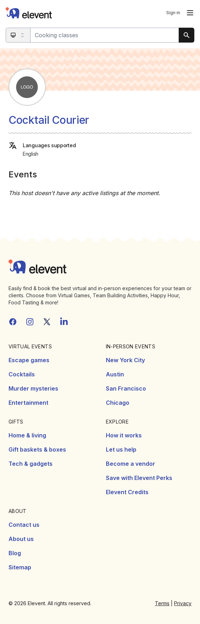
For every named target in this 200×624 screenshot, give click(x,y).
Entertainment (28, 402)
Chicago (117, 402)
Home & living (27, 435)
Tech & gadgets (31, 463)
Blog (15, 553)
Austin (115, 374)
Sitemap (20, 567)
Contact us (24, 524)
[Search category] (18, 35)
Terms (162, 603)
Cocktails (22, 374)
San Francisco (126, 388)
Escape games (29, 360)
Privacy (182, 603)
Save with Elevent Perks (139, 477)
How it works (124, 435)
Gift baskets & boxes (37, 449)
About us (21, 538)
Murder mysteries (33, 388)
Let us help (121, 449)
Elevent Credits (127, 492)
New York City (125, 360)
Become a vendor (130, 463)
